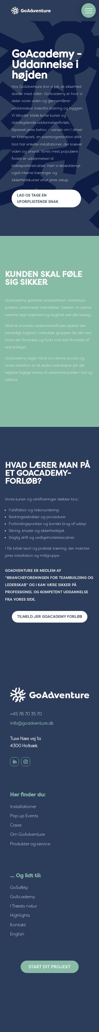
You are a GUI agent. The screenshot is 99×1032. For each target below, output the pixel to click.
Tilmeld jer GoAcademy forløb (49, 616)
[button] (88, 10)
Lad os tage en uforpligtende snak (37, 198)
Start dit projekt (50, 966)
